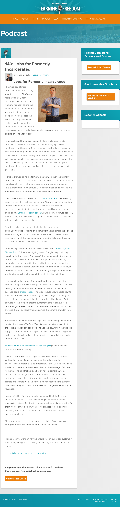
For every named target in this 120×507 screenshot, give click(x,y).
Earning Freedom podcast (30, 212)
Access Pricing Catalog (99, 67)
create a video (26, 291)
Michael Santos (22, 499)
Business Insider (100, 499)
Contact (113, 501)
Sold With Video (49, 198)
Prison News (100, 501)
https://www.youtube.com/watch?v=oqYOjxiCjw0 (28, 345)
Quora (114, 499)
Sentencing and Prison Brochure (98, 96)
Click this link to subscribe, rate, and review (25, 453)
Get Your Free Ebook (16, 479)
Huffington (83, 499)
